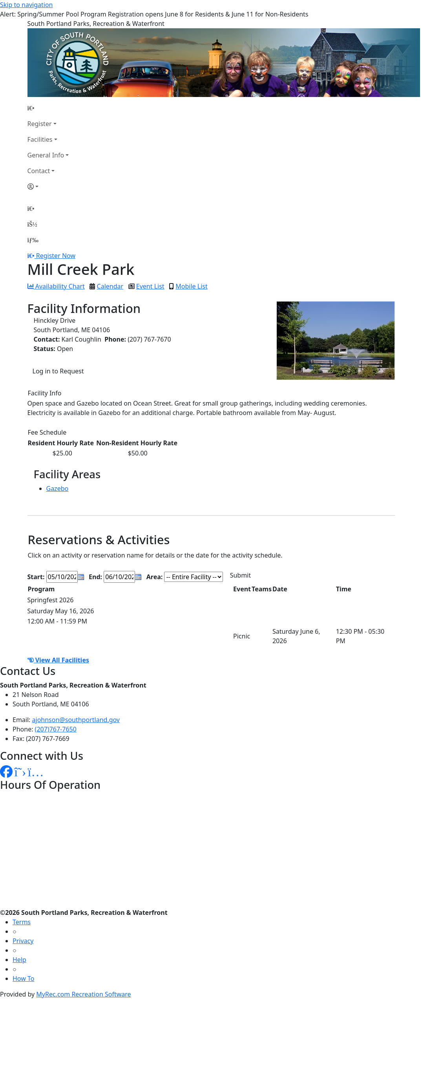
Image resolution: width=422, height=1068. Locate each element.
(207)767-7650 (56, 729)
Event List (150, 286)
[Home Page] (48, 108)
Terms (22, 922)
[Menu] (32, 240)
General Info (45, 155)
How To (23, 978)
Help (19, 959)
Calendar (110, 286)
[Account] (48, 186)
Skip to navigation (26, 4)
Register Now (55, 255)
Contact (38, 170)
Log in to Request (58, 371)
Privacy (23, 940)
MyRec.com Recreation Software (83, 994)
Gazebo (57, 488)
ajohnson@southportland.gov (76, 719)
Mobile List (191, 286)
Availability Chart (56, 286)
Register (39, 123)
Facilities (40, 139)
